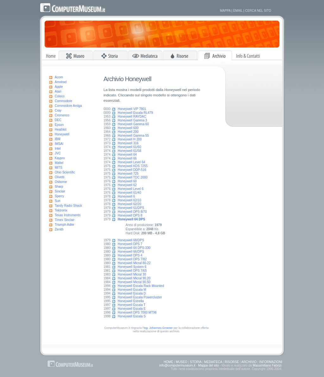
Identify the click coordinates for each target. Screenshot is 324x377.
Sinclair (60, 191)
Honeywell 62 (127, 185)
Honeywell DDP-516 (132, 170)
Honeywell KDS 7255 (133, 166)
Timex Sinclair (64, 220)
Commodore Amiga (68, 105)
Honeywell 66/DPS (131, 251)
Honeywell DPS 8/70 (132, 211)
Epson (59, 125)
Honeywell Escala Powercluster (140, 297)
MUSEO (181, 362)
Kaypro (60, 158)
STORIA (196, 362)
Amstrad (60, 82)
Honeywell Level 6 (130, 189)
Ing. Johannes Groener (158, 327)
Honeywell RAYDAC (132, 116)
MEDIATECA (213, 362)
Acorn (59, 77)
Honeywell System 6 (132, 267)
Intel (58, 148)
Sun (57, 201)
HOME (168, 362)
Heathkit (60, 129)
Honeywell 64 (127, 154)
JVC (58, 153)
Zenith (59, 229)
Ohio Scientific (65, 172)
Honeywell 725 (128, 173)
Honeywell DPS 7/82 (132, 259)
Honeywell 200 (128, 131)
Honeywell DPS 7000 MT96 (137, 312)
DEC (58, 120)
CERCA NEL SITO (258, 10)
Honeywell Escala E (132, 308)
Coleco (60, 96)
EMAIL (238, 10)
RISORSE (232, 362)
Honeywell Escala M (132, 289)
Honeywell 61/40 (129, 192)
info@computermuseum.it (177, 365)
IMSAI (59, 144)
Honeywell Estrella (131, 301)
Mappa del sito (208, 365)
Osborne (61, 182)
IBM (57, 139)
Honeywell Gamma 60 (133, 124)
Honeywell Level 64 (131, 162)
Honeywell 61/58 (129, 151)
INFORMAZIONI (270, 362)
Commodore (63, 101)
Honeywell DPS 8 (130, 215)
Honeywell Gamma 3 (132, 120)
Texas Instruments (67, 215)
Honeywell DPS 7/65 (132, 270)
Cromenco (62, 115)
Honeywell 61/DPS (131, 208)
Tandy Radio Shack (68, 205)
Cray (58, 110)
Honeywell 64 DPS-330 (134, 248)
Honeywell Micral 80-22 (134, 263)
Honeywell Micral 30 (132, 274)
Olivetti (60, 177)
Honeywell (62, 134)
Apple (59, 86)
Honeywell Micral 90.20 (134, 278)
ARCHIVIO (249, 362)
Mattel (59, 163)
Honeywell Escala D (132, 293)
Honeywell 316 (128, 143)
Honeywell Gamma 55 (133, 135)
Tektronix (61, 210)
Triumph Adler (64, 224)
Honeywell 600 (128, 128)
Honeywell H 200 (130, 139)
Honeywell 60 (127, 181)
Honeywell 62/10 (129, 200)
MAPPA (225, 10)
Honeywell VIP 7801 (132, 109)
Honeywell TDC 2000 (132, 177)
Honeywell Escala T (132, 305)
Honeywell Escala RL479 (135, 112)
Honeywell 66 (127, 158)
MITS (58, 167)
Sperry (59, 196)
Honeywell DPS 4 (130, 255)
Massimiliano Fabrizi (267, 365)
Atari (58, 91)
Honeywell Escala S (132, 316)
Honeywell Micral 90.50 (134, 282)
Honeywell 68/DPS (131, 240)
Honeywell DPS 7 (130, 244)
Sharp (59, 186)
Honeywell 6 (126, 196)
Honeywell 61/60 (129, 147)
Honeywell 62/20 (129, 204)
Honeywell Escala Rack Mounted (141, 286)
